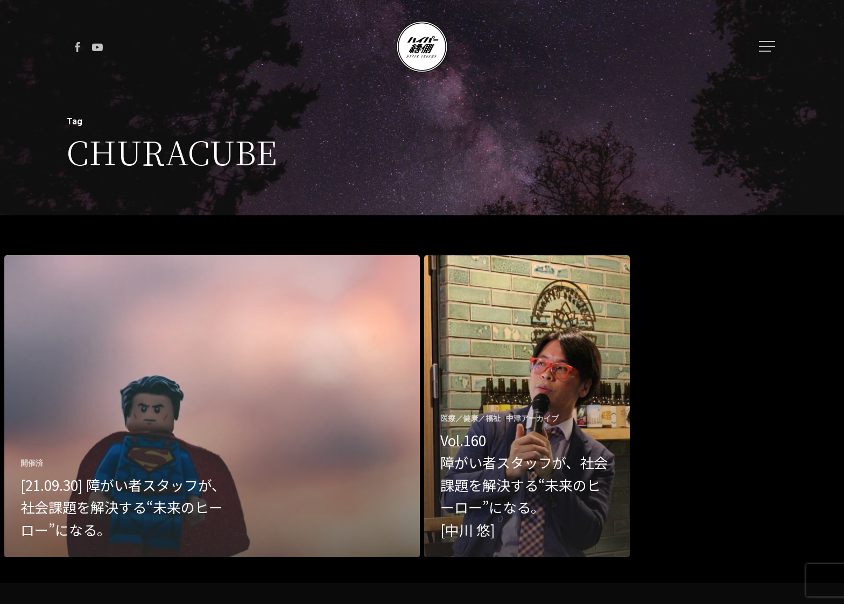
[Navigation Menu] (768, 46)
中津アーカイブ (532, 418)
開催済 (31, 463)
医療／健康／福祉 (470, 418)
